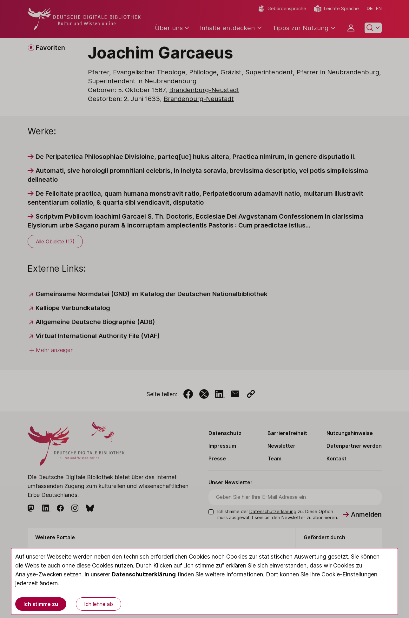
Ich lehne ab (98, 604)
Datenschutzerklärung (144, 574)
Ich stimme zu (40, 604)
